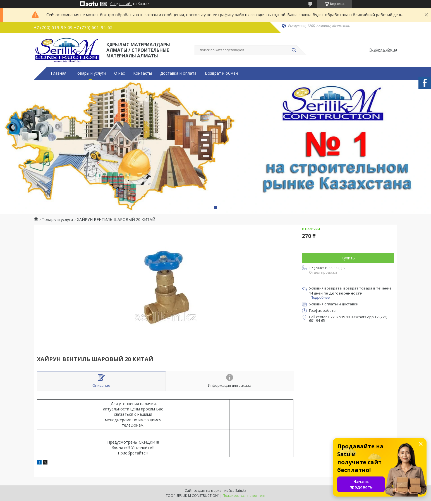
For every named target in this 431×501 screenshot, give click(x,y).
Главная (58, 73)
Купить (348, 258)
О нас (119, 73)
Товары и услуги (90, 73)
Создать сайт (121, 4)
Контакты (142, 73)
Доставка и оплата (178, 73)
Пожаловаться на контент (244, 495)
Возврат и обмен (221, 73)
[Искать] (293, 50)
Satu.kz (240, 490)
